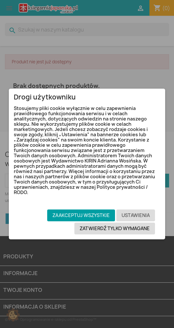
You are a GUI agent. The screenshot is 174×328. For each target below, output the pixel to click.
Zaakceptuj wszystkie (81, 215)
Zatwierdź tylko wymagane (115, 228)
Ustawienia (136, 215)
